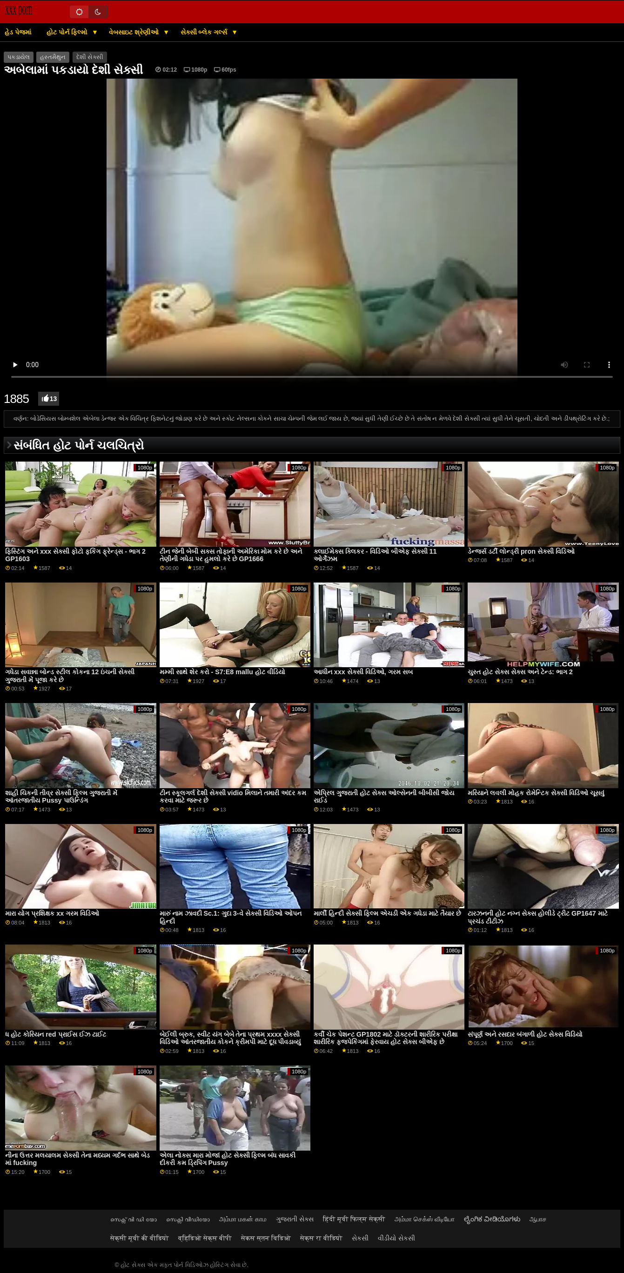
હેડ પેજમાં (18, 32)
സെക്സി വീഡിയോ (188, 1219)
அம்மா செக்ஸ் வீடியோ (425, 1219)
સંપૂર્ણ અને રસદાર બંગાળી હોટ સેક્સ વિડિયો (525, 1034)
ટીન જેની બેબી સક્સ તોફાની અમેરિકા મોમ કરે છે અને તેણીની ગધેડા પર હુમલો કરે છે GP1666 (231, 555)
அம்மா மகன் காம (243, 1219)
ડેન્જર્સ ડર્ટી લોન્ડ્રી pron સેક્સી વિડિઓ (521, 551)
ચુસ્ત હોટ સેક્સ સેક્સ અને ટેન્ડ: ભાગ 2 (520, 672)
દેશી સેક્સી (89, 57)
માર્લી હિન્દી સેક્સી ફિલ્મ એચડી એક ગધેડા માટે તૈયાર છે (387, 913)
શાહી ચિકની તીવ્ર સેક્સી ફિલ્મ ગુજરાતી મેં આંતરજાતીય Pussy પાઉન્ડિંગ (61, 796)
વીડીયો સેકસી (396, 1238)
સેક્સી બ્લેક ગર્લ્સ (205, 32)
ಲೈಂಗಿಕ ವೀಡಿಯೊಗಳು (492, 1219)
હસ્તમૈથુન (53, 57)
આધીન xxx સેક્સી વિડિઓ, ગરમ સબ (363, 672)
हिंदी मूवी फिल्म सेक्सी (354, 1219)
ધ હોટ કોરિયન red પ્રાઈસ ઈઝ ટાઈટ (55, 1034)
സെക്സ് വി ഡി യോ (133, 1219)
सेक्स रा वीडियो (321, 1238)
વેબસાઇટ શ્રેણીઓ (135, 32)
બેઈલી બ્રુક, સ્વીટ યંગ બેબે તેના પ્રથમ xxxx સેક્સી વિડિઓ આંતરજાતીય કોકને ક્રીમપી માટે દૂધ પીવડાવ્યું (230, 1038)
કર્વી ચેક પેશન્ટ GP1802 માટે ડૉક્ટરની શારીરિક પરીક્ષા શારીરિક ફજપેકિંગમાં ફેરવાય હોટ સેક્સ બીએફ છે (386, 1038)
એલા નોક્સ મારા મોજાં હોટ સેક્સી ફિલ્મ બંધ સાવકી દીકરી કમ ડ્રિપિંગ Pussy (228, 1159)
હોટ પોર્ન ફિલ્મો (68, 32)
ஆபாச (538, 1219)
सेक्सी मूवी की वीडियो (139, 1238)
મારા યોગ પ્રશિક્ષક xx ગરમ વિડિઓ (52, 913)
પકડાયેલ (18, 57)
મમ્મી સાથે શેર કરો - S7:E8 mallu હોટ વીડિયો (222, 672)
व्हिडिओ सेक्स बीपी (205, 1238)
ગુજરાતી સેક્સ (295, 1219)
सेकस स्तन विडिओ (266, 1238)
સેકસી (360, 1238)
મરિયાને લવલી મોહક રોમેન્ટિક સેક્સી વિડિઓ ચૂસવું (536, 793)
